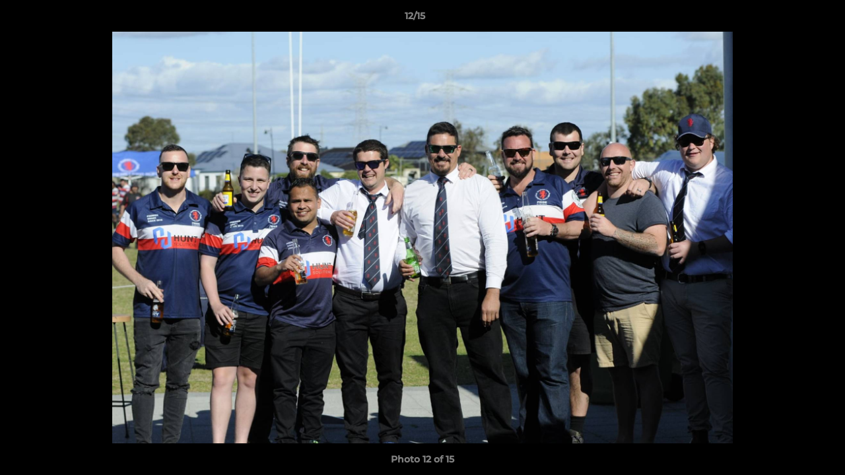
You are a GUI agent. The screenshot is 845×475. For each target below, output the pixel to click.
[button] (789, 19)
